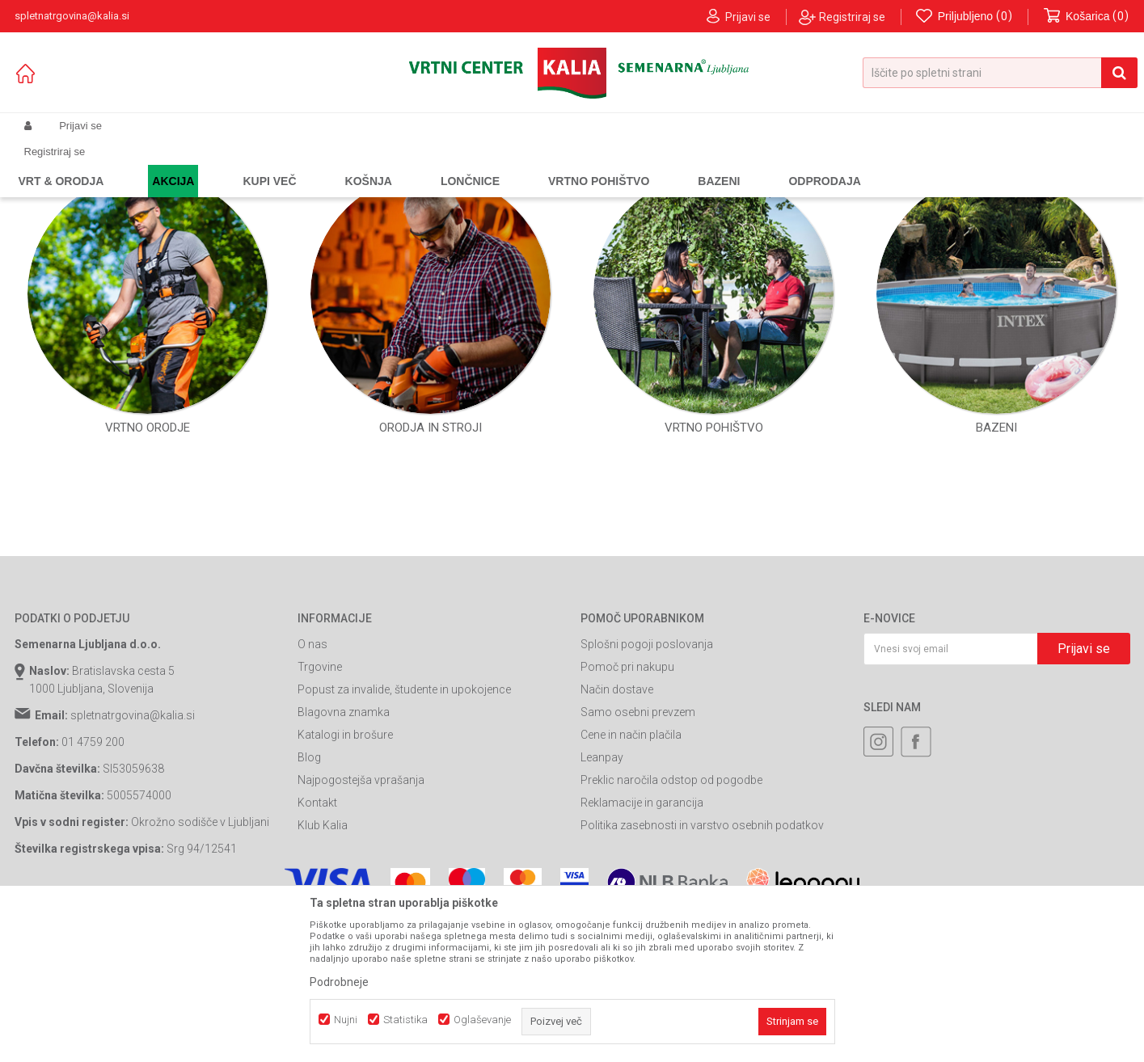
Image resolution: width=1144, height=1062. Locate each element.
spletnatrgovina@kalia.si (132, 861)
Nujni (345, 1020)
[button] (1000, 72)
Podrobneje (339, 982)
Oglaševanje (482, 1020)
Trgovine (320, 813)
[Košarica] (1086, 17)
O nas (312, 790)
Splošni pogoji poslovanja (646, 790)
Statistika (405, 1020)
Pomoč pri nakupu (627, 813)
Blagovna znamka (344, 858)
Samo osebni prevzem (637, 858)
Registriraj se (852, 17)
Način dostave (616, 835)
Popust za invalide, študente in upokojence (404, 835)
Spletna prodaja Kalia (61, 164)
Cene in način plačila (631, 880)
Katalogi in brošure (345, 880)
